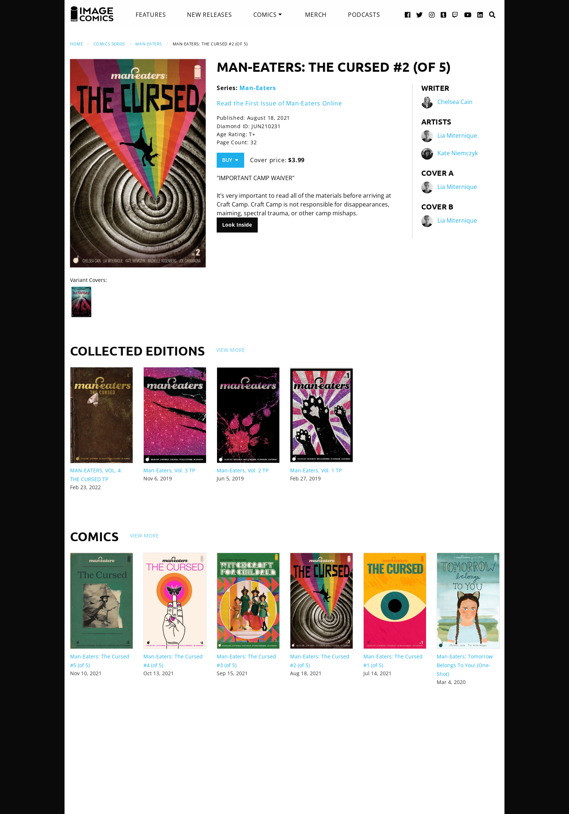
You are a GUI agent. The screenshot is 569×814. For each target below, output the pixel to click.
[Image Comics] (92, 14)
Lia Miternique (457, 135)
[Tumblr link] (444, 14)
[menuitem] (151, 14)
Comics (265, 15)
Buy (230, 159)
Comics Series (109, 44)
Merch (316, 15)
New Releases (209, 15)
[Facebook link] (408, 14)
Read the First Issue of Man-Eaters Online (279, 103)
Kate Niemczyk (457, 153)
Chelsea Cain (455, 102)
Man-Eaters (148, 44)
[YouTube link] (468, 14)
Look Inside (237, 224)
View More (230, 349)
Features (151, 15)
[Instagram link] (432, 14)
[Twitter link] (419, 14)
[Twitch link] (455, 14)
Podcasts (364, 15)
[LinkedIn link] (480, 14)
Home (76, 44)
